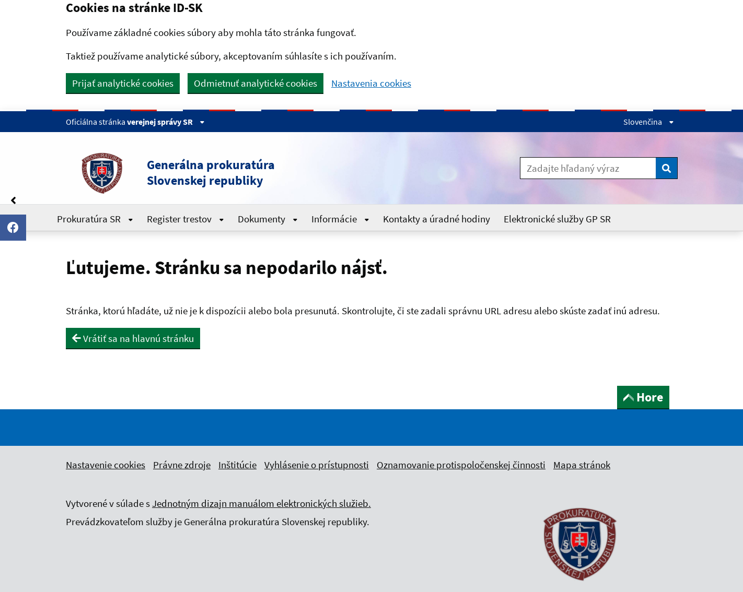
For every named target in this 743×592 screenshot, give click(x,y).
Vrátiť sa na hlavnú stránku (133, 338)
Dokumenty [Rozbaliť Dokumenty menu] (268, 218)
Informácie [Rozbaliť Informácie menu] (340, 218)
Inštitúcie (237, 464)
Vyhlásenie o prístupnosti (316, 464)
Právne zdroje (182, 464)
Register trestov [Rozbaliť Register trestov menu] (185, 218)
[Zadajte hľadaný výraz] (588, 168)
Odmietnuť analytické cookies (255, 83)
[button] (245, 173)
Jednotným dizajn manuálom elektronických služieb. (261, 503)
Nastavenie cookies (105, 464)
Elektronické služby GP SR (557, 218)
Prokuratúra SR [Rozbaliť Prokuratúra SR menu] (95, 218)
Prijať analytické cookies (122, 83)
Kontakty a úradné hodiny (436, 218)
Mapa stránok (581, 464)
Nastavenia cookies (371, 83)
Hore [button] (643, 397)
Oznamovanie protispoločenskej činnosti (461, 464)
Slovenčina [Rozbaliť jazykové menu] (648, 121)
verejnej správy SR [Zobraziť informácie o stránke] (166, 121)
